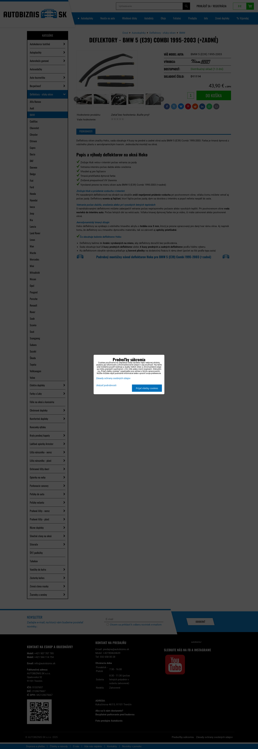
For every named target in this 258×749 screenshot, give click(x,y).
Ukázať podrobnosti (106, 385)
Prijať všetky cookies (147, 388)
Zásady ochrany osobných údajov (113, 378)
